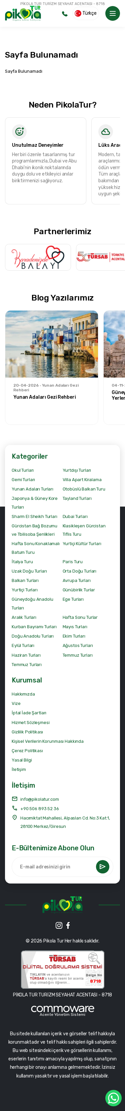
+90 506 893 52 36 (35, 808)
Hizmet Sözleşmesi (31, 722)
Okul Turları (23, 470)
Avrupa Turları (77, 580)
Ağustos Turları (78, 645)
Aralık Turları (24, 617)
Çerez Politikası (27, 750)
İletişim (19, 769)
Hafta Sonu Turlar (80, 617)
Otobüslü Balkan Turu (84, 489)
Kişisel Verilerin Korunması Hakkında (48, 741)
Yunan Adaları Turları (32, 489)
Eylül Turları (23, 645)
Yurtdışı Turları (77, 470)
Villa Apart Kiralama (82, 479)
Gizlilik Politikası (27, 731)
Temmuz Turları (78, 655)
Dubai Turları (75, 516)
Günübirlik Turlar (79, 589)
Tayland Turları (77, 498)
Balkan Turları (25, 580)
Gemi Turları (23, 479)
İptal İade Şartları (29, 712)
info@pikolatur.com (35, 799)
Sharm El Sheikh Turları (34, 516)
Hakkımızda (23, 694)
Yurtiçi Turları (25, 589)
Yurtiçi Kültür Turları (82, 543)
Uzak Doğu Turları (29, 571)
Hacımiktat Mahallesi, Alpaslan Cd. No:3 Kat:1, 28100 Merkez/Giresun (61, 821)
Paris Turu (73, 561)
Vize (16, 703)
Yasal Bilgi (22, 760)
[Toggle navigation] (112, 13)
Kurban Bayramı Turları (34, 626)
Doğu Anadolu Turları (33, 636)
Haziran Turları (26, 655)
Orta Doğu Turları (80, 571)
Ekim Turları (74, 636)
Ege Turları (73, 599)
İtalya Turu (22, 561)
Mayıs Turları (75, 626)
